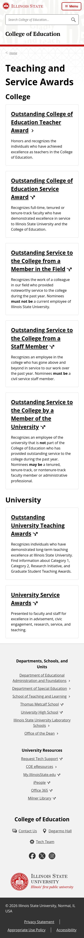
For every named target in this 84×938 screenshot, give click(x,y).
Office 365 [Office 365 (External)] (39, 790)
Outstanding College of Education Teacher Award (42, 122)
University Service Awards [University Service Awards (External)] (35, 599)
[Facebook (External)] (32, 856)
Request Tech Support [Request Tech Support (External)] (39, 758)
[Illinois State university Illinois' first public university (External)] (42, 881)
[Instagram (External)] (52, 856)
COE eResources (39, 766)
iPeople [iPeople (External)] (39, 782)
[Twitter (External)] (42, 856)
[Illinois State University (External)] (23, 6)
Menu (73, 6)
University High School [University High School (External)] (39, 712)
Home (13, 53)
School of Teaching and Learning (40, 696)
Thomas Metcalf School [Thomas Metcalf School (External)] (39, 704)
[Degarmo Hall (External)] (57, 831)
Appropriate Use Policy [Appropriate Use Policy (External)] (26, 929)
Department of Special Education (39, 688)
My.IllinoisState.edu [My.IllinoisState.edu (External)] (39, 774)
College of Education (32, 33)
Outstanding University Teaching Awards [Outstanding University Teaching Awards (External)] (38, 525)
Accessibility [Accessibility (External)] (66, 929)
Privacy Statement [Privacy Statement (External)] (39, 921)
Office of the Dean (39, 733)
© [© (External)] (6, 905)
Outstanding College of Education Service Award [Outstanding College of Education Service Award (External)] (42, 189)
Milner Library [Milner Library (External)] (39, 798)
